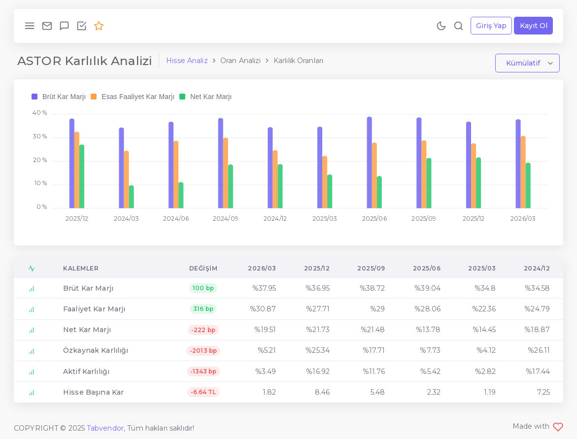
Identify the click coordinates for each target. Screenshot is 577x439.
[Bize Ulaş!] (47, 25)
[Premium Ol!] (98, 25)
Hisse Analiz (187, 60)
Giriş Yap (491, 25)
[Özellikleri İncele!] (81, 25)
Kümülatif (524, 63)
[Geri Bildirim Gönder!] (64, 25)
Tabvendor (105, 428)
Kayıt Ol (533, 25)
